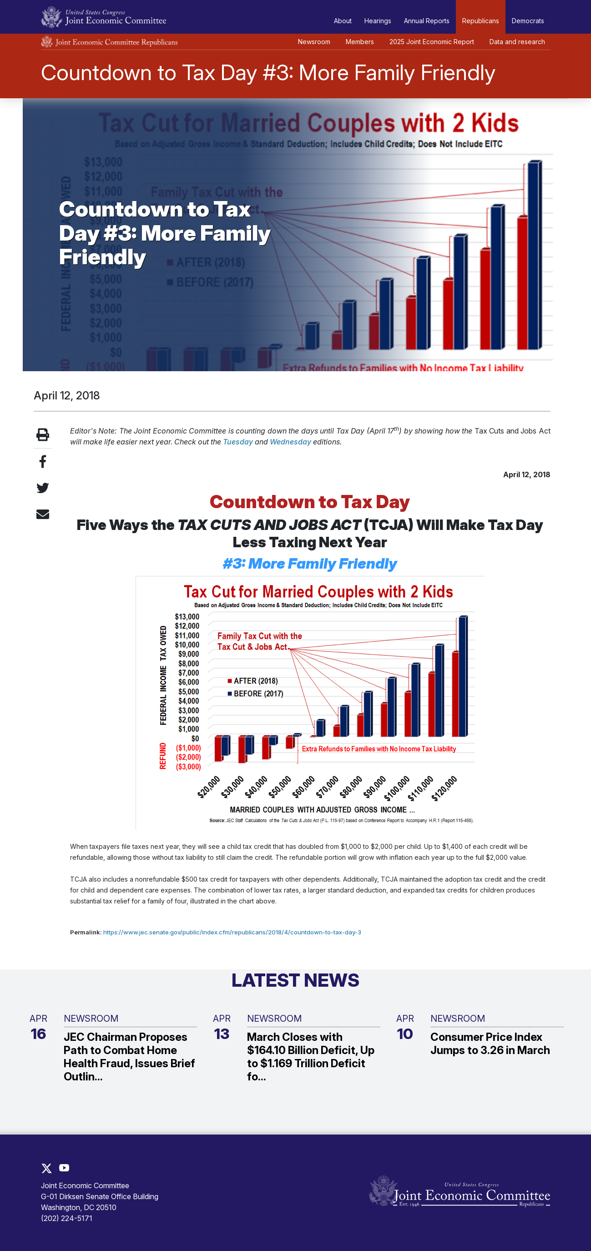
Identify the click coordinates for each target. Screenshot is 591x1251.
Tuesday (238, 441)
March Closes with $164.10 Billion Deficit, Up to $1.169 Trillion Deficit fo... (310, 1057)
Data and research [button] (517, 41)
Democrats (528, 21)
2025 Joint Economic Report (431, 41)
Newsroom (314, 41)
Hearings (377, 21)
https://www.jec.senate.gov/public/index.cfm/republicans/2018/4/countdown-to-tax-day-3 (232, 932)
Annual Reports (427, 21)
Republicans (480, 21)
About (343, 21)
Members (360, 41)
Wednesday (290, 441)
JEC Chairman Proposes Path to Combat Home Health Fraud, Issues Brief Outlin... (129, 1057)
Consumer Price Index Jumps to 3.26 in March (490, 1044)
